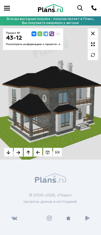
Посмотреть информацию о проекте (33, 44)
